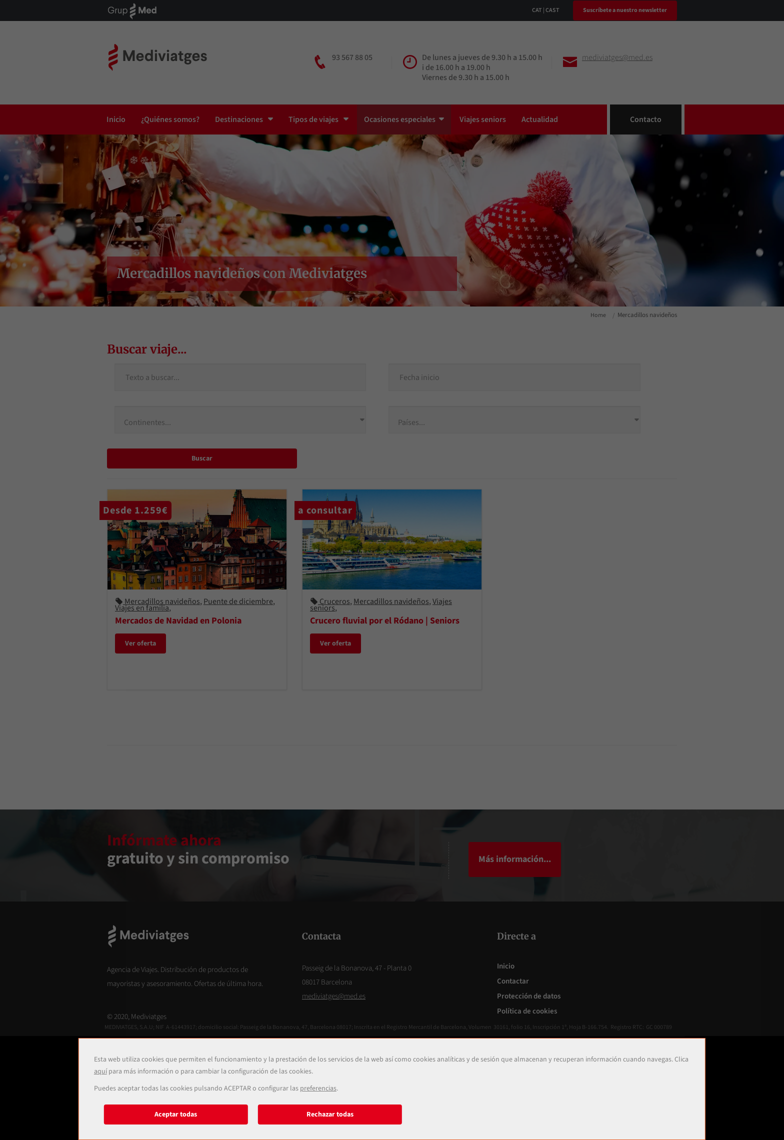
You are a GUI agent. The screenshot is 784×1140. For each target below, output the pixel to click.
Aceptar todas (175, 1115)
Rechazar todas (330, 1115)
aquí (100, 1071)
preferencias (318, 1089)
